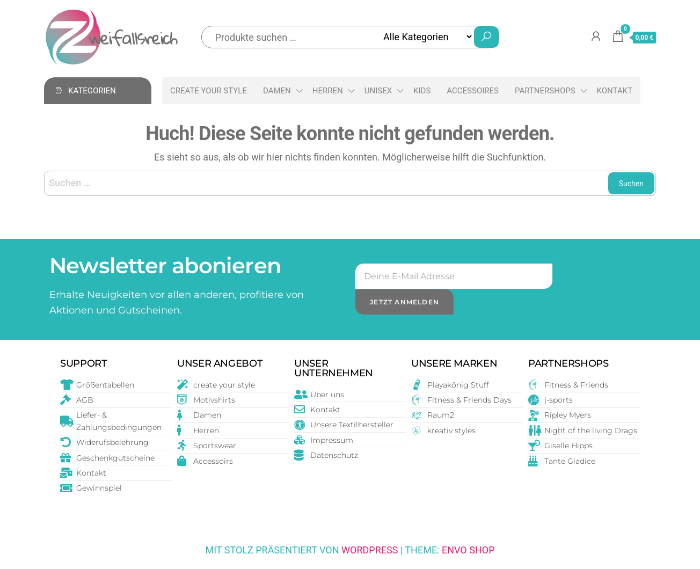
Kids (422, 91)
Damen (277, 91)
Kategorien (92, 91)
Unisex (378, 91)
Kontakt (615, 91)
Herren (327, 91)
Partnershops (545, 91)
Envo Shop (468, 550)
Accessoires (473, 91)
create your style (208, 91)
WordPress (369, 550)
